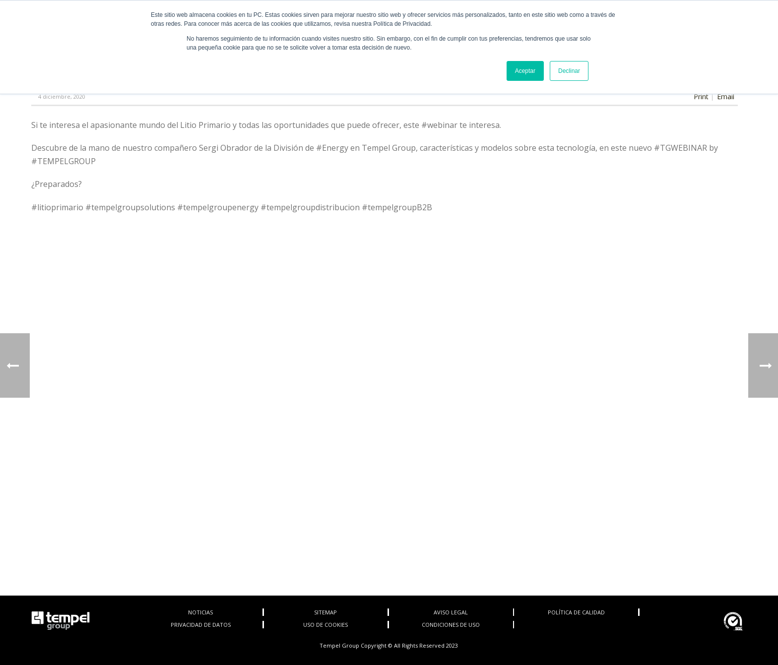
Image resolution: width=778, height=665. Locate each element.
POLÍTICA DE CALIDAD (576, 612)
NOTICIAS (200, 612)
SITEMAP (325, 612)
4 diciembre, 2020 (61, 96)
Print (701, 97)
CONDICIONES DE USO (451, 624)
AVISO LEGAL (451, 612)
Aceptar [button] (525, 70)
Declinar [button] (569, 70)
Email (725, 97)
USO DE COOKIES (325, 624)
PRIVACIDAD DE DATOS (201, 624)
